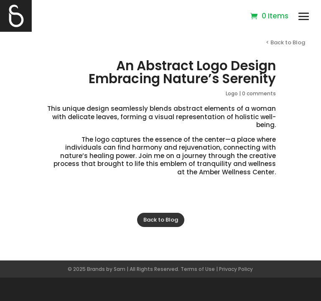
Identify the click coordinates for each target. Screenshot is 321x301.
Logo (232, 93)
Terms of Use (198, 269)
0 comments (259, 93)
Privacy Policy (236, 269)
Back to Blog (160, 220)
